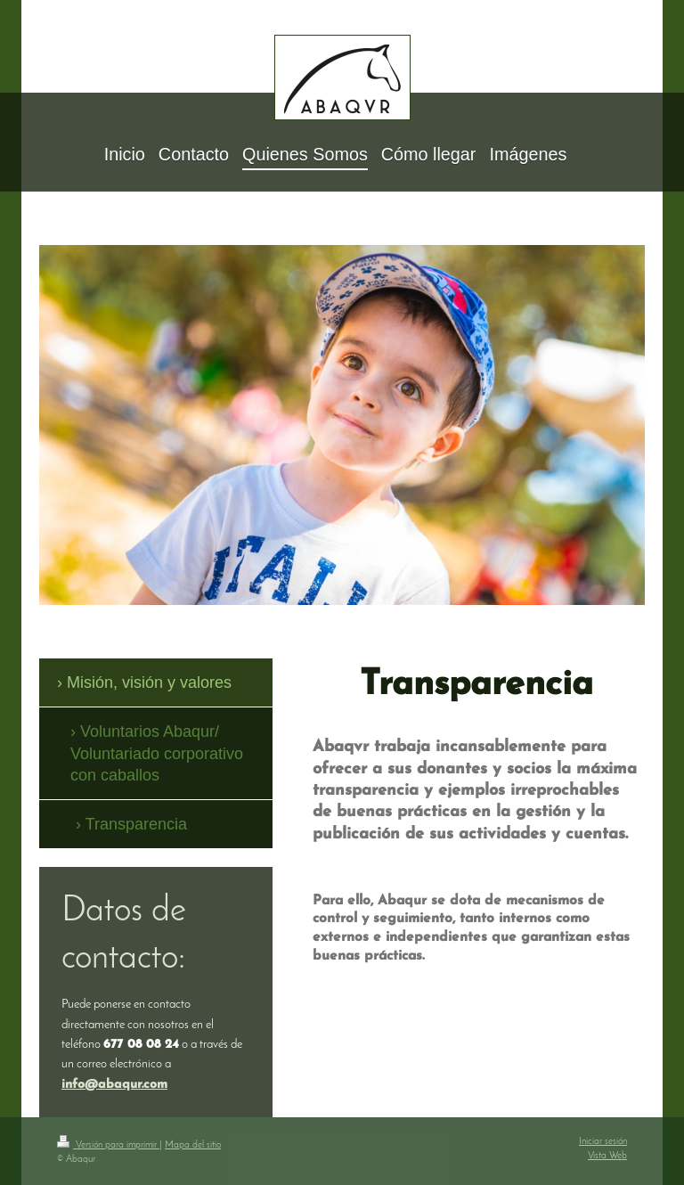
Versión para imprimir (108, 1145)
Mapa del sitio (193, 1145)
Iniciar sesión (603, 1142)
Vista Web (607, 1156)
